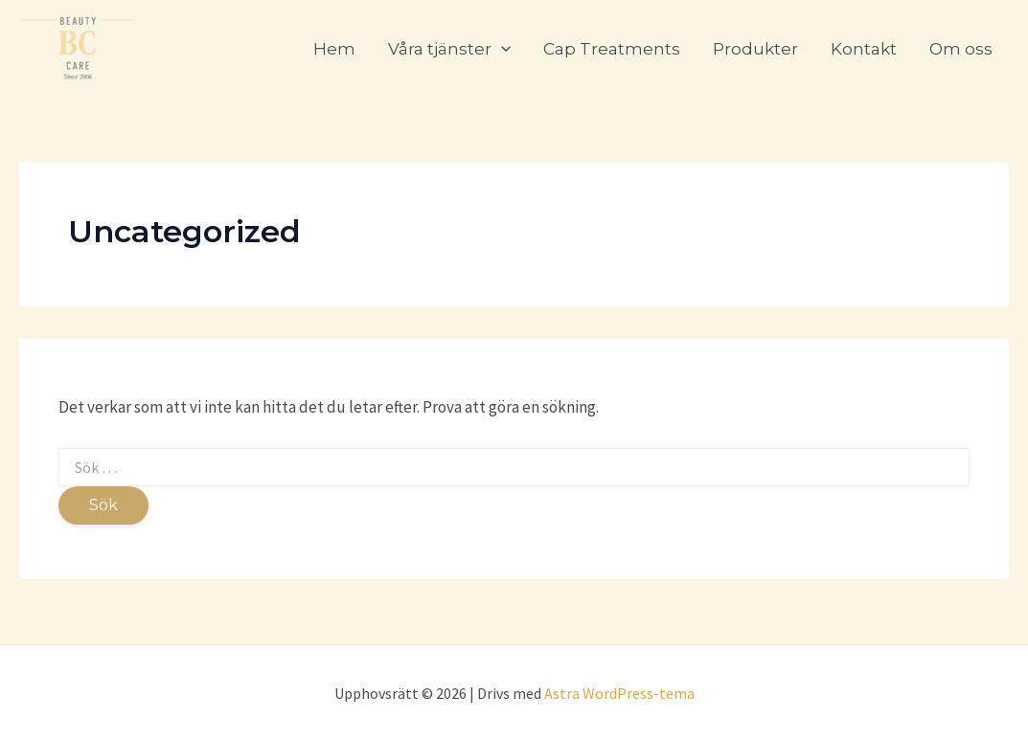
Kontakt (864, 48)
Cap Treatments (611, 48)
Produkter (755, 48)
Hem (334, 48)
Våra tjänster (449, 48)
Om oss (961, 48)
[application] (501, 48)
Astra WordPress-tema (619, 693)
